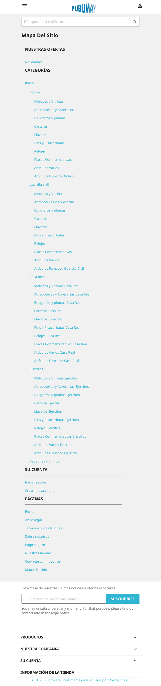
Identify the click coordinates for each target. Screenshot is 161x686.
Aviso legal (33, 520)
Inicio (29, 83)
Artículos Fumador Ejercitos (55, 453)
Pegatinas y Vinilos (44, 461)
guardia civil (39, 184)
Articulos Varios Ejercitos (53, 444)
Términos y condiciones (43, 528)
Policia (35, 92)
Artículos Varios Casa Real (54, 352)
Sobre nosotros (37, 536)
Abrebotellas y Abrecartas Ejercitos (61, 386)
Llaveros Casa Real (48, 319)
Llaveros (40, 134)
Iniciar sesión (35, 482)
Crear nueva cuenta (40, 490)
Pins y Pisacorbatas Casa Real (57, 327)
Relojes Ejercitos (47, 428)
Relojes (40, 151)
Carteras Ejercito (47, 403)
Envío (29, 511)
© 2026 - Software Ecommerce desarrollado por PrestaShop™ (80, 680)
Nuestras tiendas (38, 553)
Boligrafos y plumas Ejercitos (57, 395)
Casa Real (37, 276)
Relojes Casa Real (48, 336)
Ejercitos (36, 369)
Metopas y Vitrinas (48, 101)
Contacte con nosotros (43, 561)
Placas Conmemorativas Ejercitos (60, 436)
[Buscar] (80, 22)
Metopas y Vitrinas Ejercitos (56, 378)
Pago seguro (35, 545)
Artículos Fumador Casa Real (56, 360)
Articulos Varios (46, 168)
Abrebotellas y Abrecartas (54, 109)
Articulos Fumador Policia (54, 176)
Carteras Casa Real (48, 311)
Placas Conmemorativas (53, 159)
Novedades (34, 62)
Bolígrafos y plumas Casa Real (57, 302)
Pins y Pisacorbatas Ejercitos (56, 420)
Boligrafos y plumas (49, 118)
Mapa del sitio (36, 569)
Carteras (40, 126)
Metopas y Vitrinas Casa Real (56, 286)
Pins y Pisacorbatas (49, 143)
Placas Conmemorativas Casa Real (61, 344)
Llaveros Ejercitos (48, 411)
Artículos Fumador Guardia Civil (59, 268)
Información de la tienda (47, 672)
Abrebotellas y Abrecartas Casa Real (62, 294)
